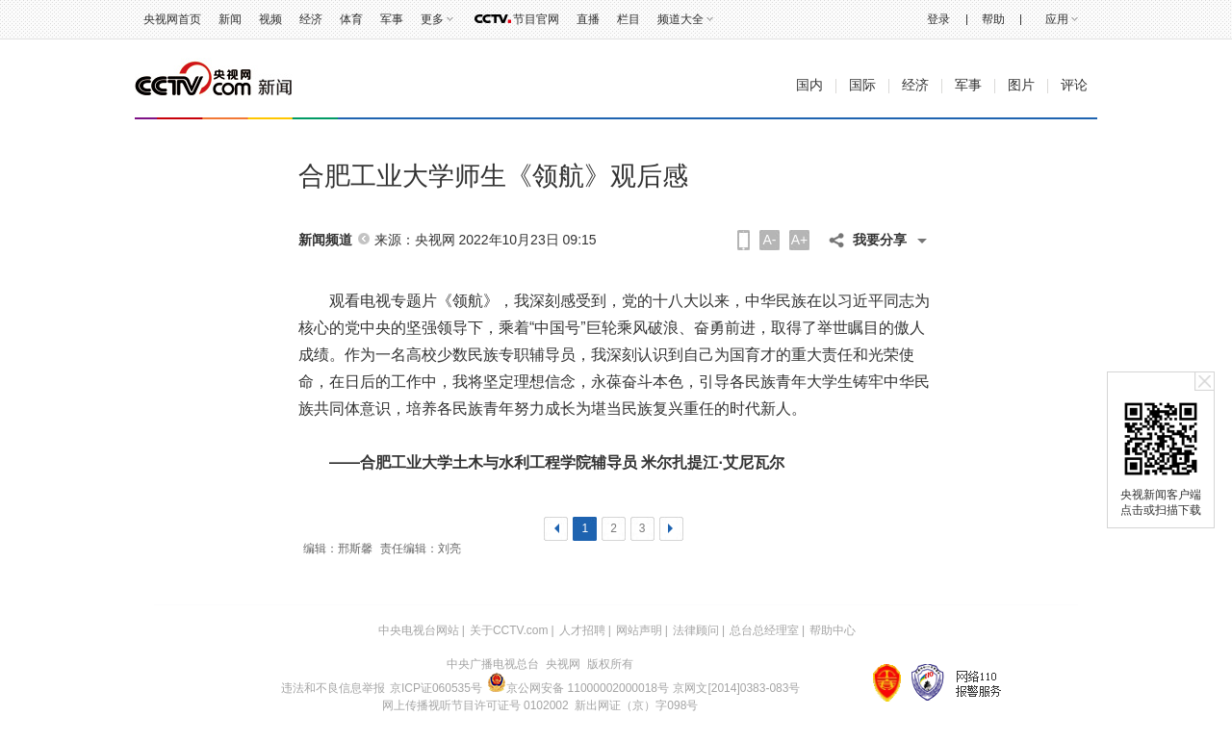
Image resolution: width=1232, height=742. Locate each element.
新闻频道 (325, 240)
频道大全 (680, 19)
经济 (310, 19)
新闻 (230, 19)
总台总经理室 (764, 630)
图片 (1021, 85)
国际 (862, 85)
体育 (351, 19)
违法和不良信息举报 (333, 688)
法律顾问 (696, 630)
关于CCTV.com (509, 630)
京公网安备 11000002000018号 (578, 688)
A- (770, 239)
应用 (1056, 19)
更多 (432, 19)
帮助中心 (832, 630)
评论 (1074, 85)
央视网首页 (172, 19)
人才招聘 (582, 630)
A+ (799, 239)
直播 (588, 19)
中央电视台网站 (418, 630)
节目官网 (536, 19)
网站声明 (639, 630)
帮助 (993, 19)
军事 (391, 19)
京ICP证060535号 (436, 688)
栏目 (628, 19)
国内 (809, 85)
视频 (270, 19)
